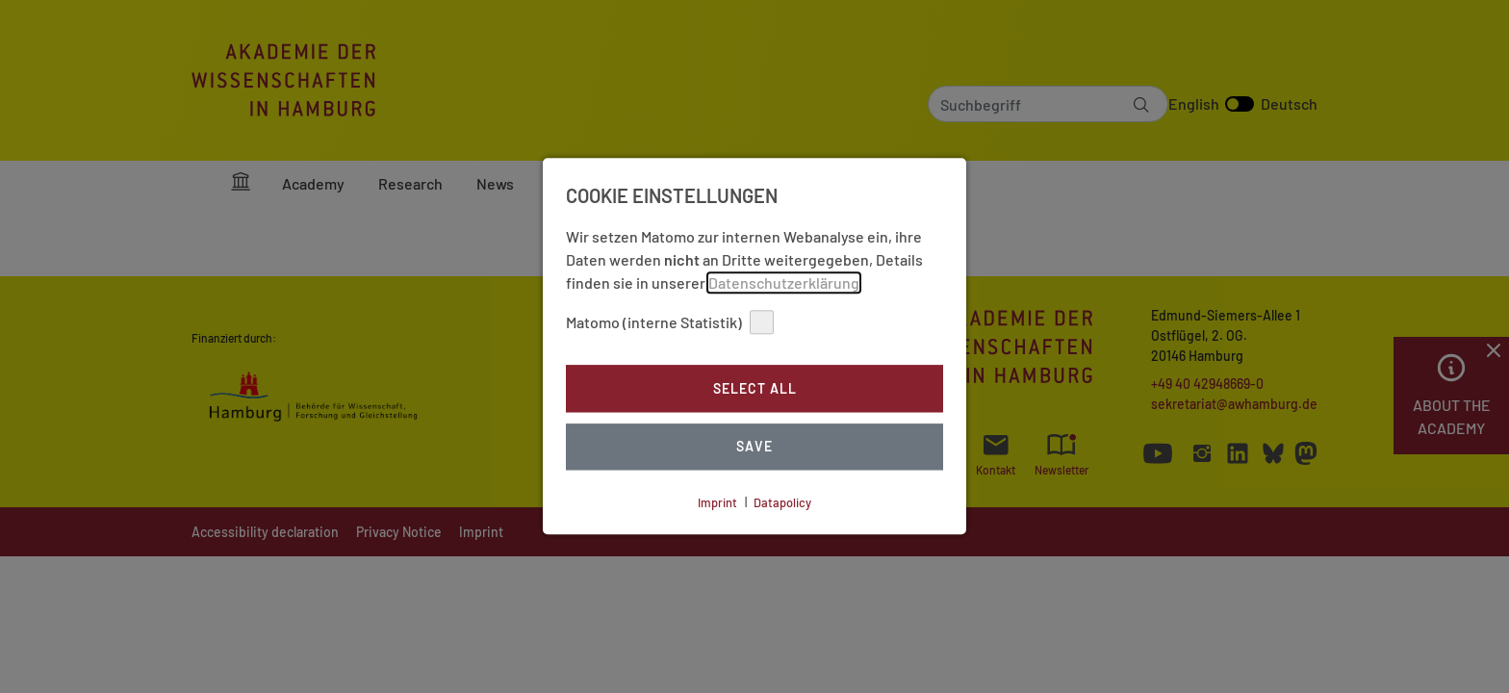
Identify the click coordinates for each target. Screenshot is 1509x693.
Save (754, 447)
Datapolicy (782, 502)
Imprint (717, 502)
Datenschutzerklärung (783, 282)
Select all (755, 388)
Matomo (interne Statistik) (670, 322)
